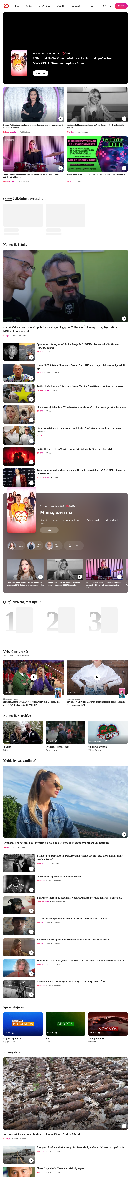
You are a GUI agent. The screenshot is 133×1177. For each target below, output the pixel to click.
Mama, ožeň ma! (57, 512)
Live (17, 6)
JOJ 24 (60, 6)
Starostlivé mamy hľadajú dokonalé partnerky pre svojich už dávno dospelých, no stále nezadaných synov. (79, 521)
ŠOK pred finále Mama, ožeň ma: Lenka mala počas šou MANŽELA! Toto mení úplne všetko (72, 61)
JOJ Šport (75, 6)
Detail (49, 530)
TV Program (44, 6)
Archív (29, 6)
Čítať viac (40, 73)
